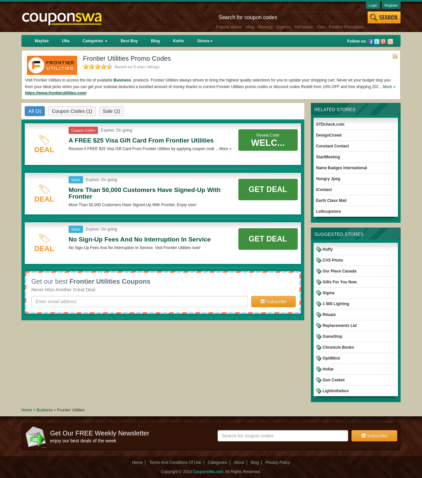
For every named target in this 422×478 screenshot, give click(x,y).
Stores (205, 41)
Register (391, 5)
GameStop (333, 336)
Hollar (328, 369)
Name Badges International (341, 168)
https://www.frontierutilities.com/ (55, 93)
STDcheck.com (330, 124)
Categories (95, 41)
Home (26, 410)
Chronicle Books (338, 347)
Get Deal (268, 189)
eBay (249, 27)
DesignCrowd (329, 135)
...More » (387, 86)
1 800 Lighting (336, 304)
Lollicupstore (328, 211)
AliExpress (303, 27)
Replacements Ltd (340, 325)
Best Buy (129, 41)
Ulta (66, 41)
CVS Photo (333, 260)
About (239, 462)
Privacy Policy (277, 462)
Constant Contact (332, 146)
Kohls (178, 41)
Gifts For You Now (340, 282)
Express (283, 27)
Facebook (370, 41)
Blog (155, 41)
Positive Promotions (346, 27)
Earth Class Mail (331, 200)
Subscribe (273, 301)
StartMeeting (328, 157)
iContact (324, 189)
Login (373, 5)
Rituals (329, 314)
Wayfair (42, 41)
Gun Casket (334, 380)
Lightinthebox (336, 391)
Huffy (328, 249)
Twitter (376, 41)
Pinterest (383, 41)
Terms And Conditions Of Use (175, 462)
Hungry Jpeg (328, 178)
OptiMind (331, 358)
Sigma (329, 293)
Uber (321, 27)
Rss (390, 41)
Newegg (265, 27)
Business (123, 80)
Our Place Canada (340, 271)
